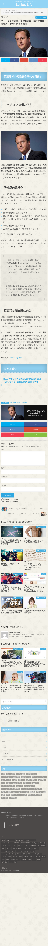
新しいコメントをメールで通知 (10, 499)
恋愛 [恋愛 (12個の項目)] (3, 795)
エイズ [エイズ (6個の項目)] (14, 780)
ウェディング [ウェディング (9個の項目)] (6, 780)
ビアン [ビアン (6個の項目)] (17, 789)
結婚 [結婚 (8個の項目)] (29, 795)
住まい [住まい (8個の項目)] (15, 792)
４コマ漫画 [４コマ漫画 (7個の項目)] (13, 798)
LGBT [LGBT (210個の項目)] (13, 774)
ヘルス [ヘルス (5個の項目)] (23, 789)
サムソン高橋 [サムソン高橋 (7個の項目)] (17, 783)
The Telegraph (16, 357)
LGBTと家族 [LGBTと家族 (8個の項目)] (21, 774)
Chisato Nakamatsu (14, 632)
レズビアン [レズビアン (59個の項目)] (37, 789)
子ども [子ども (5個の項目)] (39, 792)
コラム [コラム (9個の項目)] (9, 783)
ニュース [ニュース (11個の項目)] (19, 786)
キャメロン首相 (16, 402)
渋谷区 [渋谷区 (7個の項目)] (24, 795)
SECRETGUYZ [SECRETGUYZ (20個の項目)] (25, 777)
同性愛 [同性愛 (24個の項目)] (32, 792)
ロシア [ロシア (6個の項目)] (4, 792)
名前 (2, 468)
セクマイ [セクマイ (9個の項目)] (35, 783)
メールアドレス (5, 476)
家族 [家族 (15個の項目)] (44, 792)
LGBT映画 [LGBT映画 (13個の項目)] (16, 777)
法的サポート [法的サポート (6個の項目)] (15, 795)
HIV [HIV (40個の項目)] (8, 774)
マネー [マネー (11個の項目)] (30, 789)
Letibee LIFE (13, 720)
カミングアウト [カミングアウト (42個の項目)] (31, 780)
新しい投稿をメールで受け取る (10, 501)
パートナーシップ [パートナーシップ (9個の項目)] (7, 789)
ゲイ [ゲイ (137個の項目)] (3, 783)
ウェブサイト (4, 485)
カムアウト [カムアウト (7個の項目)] (42, 780)
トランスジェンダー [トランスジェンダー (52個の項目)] (8, 786)
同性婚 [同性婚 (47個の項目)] (26, 792)
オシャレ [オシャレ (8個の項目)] (21, 780)
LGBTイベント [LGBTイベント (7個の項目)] (6, 777)
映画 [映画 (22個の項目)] (8, 795)
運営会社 (4, 868)
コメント (3, 449)
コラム (4, 747)
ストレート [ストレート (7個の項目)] (27, 783)
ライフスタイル (5, 402)
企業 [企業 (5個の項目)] (9, 792)
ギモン (4, 741)
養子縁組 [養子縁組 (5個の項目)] (4, 798)
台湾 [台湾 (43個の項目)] (20, 792)
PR (2, 735)
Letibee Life (24, 5)
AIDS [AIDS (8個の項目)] (3, 774)
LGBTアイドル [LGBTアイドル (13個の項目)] (31, 774)
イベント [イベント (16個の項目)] (43, 777)
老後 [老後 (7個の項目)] (34, 795)
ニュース (4, 753)
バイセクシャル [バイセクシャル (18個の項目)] (29, 786)
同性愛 (25, 402)
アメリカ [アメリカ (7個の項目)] (35, 777)
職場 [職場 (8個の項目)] (39, 795)
